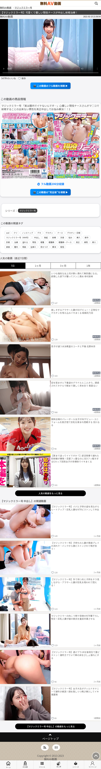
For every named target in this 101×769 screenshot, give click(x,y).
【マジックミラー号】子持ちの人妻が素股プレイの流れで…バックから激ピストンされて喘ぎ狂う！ (75, 545)
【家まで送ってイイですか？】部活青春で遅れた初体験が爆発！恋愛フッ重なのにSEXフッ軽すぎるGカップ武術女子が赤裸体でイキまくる (75, 458)
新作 (87, 237)
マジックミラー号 (28, 210)
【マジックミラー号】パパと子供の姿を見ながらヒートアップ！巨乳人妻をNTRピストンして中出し (75, 509)
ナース (60, 232)
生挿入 (33, 247)
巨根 (8, 242)
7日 (13, 266)
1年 (88, 266)
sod (7, 232)
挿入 (78, 237)
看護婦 (51, 242)
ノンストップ (27, 232)
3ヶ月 (63, 266)
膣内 (16, 247)
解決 (54, 247)
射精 (54, 237)
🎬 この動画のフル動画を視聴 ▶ (50, 85)
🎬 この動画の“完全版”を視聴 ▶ (50, 192)
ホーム (8, 764)
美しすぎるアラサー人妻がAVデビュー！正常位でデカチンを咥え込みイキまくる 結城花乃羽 (75, 311)
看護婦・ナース (65, 242)
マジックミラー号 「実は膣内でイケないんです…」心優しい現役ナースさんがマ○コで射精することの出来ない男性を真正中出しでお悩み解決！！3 (50, 107)
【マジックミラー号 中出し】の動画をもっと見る (50, 726)
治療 (16, 242)
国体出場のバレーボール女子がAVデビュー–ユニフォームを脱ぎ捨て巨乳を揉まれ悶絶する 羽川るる (75, 422)
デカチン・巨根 (73, 232)
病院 (86, 242)
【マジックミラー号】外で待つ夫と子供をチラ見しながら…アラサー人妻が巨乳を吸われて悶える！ (75, 582)
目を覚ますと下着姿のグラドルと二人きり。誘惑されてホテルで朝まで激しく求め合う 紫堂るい (75, 384)
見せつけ (44, 247)
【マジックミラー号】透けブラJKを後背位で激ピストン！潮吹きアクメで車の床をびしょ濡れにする (75, 655)
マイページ (92, 764)
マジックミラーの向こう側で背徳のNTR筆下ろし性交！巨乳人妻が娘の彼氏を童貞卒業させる (75, 617)
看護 (42, 242)
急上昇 (59, 765)
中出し (37, 237)
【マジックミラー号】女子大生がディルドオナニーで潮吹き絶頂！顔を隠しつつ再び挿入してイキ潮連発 (75, 691)
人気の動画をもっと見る (50, 493)
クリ (15, 232)
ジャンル (42, 764)
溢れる (25, 242)
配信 (62, 247)
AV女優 (25, 764)
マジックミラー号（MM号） (18, 237)
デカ (39, 232)
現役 (34, 242)
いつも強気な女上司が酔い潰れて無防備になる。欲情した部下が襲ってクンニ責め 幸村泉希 (75, 275)
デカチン (49, 232)
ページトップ (50, 739)
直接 (8, 247)
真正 (78, 242)
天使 (62, 237)
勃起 (46, 237)
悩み (70, 237)
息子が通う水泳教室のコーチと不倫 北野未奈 (73, 346)
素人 (94, 242)
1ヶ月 (38, 266)
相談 (24, 247)
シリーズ (76, 764)
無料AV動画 (50, 759)
